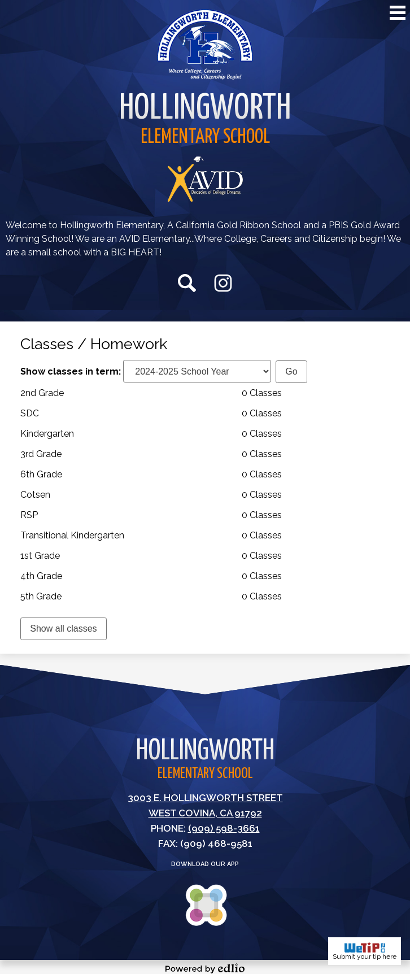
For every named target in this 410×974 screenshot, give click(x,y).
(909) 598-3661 (224, 828)
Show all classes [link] (63, 628)
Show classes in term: (70, 371)
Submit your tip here (364, 951)
